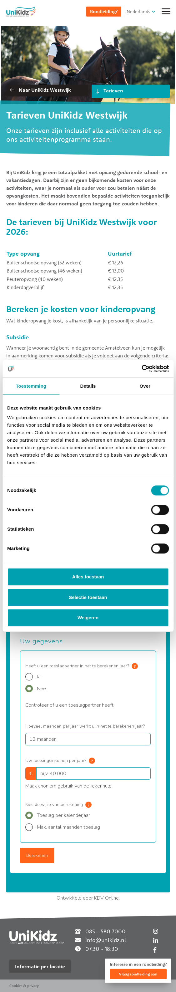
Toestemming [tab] (31, 386)
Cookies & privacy (24, 985)
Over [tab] (145, 386)
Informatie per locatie (40, 966)
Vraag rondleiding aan (138, 974)
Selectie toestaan (88, 597)
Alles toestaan (88, 577)
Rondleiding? (104, 11)
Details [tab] (88, 386)
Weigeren (88, 618)
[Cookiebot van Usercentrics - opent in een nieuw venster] (141, 369)
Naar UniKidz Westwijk (40, 90)
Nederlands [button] (138, 11)
